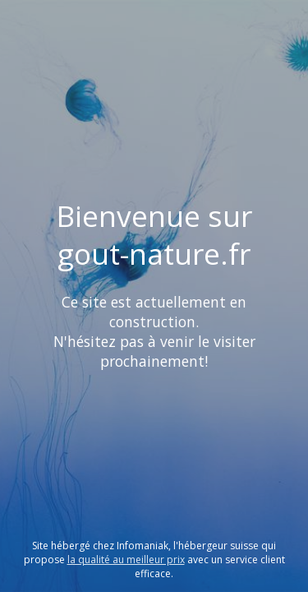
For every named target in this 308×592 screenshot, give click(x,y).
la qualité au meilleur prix (126, 560)
